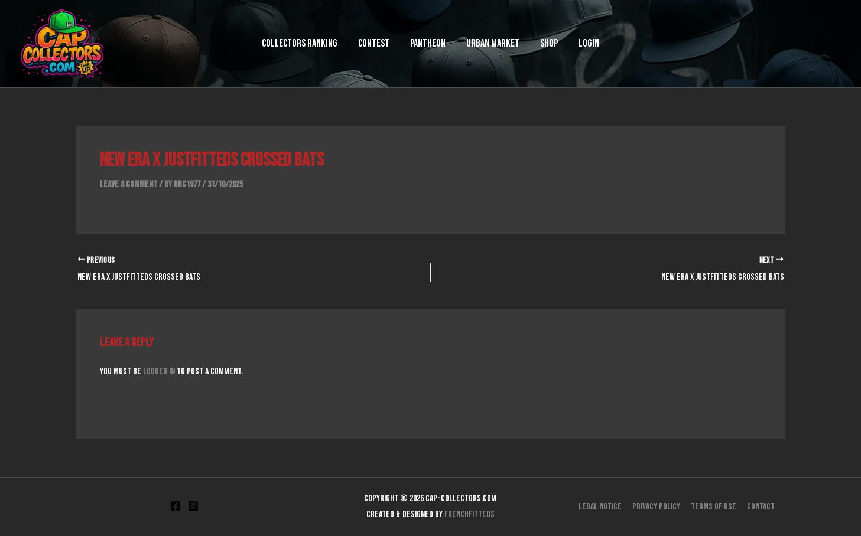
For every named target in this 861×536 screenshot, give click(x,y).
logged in (159, 371)
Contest (387, 43)
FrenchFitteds (469, 513)
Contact (759, 506)
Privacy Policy (657, 506)
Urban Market (488, 43)
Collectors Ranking (322, 43)
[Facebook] (175, 506)
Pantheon (432, 43)
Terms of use (713, 506)
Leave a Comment (128, 184)
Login (567, 43)
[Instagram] (193, 506)
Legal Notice (601, 506)
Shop (536, 43)
